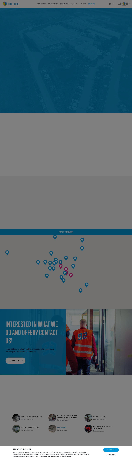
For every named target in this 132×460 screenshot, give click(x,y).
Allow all (111, 450)
